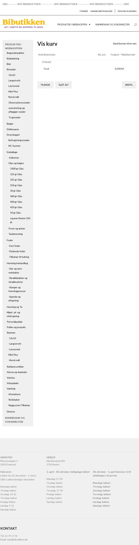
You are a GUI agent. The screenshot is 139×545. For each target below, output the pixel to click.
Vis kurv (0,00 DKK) (127, 11)
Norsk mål (13, 96)
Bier (9, 63)
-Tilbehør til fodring (18, 256)
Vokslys (11, 377)
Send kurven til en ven (124, 43)
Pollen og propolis (16, 327)
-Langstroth (14, 343)
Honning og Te (14, 306)
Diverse (11, 411)
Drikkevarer (13, 129)
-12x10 (12, 338)
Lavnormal (13, 85)
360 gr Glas (16, 196)
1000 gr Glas (17, 168)
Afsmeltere (14, 394)
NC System (14, 145)
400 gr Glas (16, 201)
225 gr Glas (16, 179)
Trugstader (14, 117)
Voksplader (13, 383)
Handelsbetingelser (101, 11)
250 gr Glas (16, 185)
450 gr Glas (16, 207)
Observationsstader (19, 102)
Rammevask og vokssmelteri (113, 24)
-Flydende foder (16, 251)
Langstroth (14, 80)
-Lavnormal (14, 349)
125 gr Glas (16, 174)
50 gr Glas (15, 212)
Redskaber (14, 399)
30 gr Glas (15, 190)
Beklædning (13, 58)
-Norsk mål (14, 360)
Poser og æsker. (16, 228)
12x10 (11, 75)
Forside (84, 11)
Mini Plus (13, 91)
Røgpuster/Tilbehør (19, 405)
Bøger (10, 123)
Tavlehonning (15, 233)
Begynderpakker (15, 52)
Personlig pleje (14, 321)
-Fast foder (14, 245)
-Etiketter (13, 157)
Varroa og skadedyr (17, 372)
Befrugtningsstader (19, 140)
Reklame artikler (15, 366)
